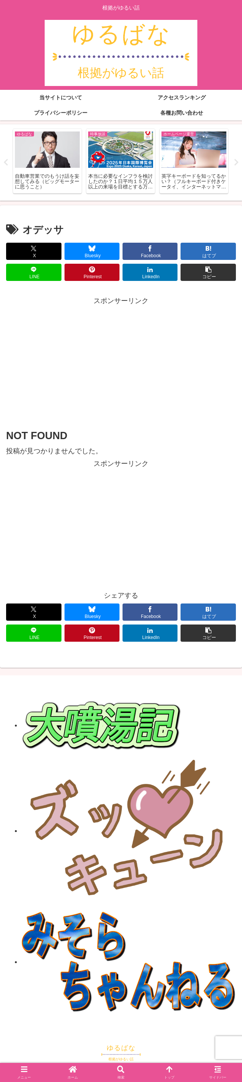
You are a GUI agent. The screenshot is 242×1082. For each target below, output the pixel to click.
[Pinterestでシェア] (92, 272)
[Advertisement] (121, 360)
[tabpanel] (47, 161)
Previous (6, 162)
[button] (208, 272)
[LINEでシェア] (33, 272)
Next (236, 162)
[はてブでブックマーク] (208, 251)
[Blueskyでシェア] (92, 251)
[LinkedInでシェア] (150, 272)
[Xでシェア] (33, 251)
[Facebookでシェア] (150, 251)
